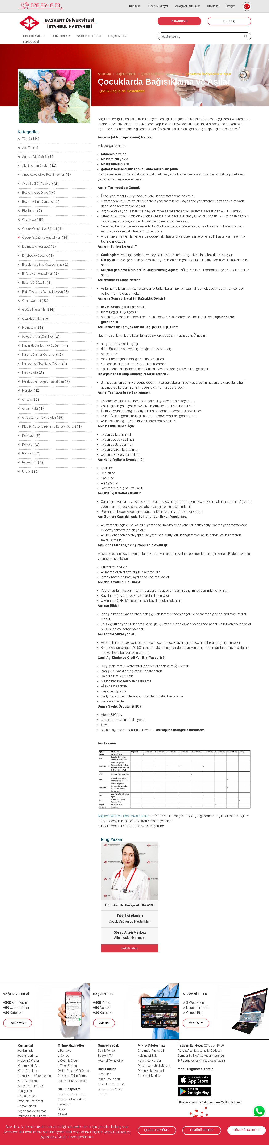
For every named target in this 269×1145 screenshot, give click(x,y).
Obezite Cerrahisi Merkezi (154, 1065)
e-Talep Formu (67, 1065)
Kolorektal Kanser (149, 1060)
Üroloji (24, 464)
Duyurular (215, 2)
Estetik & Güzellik (31, 279)
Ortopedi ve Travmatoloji (36, 411)
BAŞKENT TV (111, 31)
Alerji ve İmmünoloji (33, 165)
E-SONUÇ (229, 21)
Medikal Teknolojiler (111, 1060)
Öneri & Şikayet (162, 2)
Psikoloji (26, 438)
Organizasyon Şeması (32, 1110)
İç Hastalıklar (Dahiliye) (35, 332)
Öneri (61, 1108)
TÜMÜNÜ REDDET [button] (201, 1130)
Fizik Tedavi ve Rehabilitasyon (40, 288)
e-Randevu (65, 1050)
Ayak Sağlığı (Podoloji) (35, 182)
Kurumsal (141, 2)
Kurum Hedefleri (28, 1065)
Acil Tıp (25, 147)
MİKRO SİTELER (195, 994)
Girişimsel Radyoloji (151, 1050)
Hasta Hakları (27, 1105)
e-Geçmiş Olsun (68, 1060)
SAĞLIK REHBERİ (84, 31)
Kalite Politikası (28, 1070)
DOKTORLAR (57, 31)
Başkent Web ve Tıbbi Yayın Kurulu (123, 816)
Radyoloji (26, 447)
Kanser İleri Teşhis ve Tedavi (38, 358)
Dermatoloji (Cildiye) (33, 244)
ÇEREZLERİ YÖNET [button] (157, 1130)
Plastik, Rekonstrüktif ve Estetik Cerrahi (45, 420)
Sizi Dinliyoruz (69, 1088)
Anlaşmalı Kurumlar (191, 2)
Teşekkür (64, 1103)
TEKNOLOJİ (133, 31)
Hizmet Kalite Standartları (34, 1075)
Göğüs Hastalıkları (32, 306)
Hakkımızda (25, 1050)
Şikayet (62, 1113)
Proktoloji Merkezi (149, 1075)
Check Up (26, 217)
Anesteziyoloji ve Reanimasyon (41, 173)
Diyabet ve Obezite (32, 253)
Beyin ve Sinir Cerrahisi (35, 200)
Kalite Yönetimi (27, 1080)
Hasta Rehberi (27, 1095)
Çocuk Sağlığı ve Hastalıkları (160, 74)
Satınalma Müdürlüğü (112, 1083)
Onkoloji (26, 394)
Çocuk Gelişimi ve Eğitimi (36, 226)
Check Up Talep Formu (73, 1075)
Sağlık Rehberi (126, 74)
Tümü (24, 138)
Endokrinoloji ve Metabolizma (40, 262)
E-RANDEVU (179, 21)
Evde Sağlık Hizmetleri (72, 1080)
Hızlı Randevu (129, 948)
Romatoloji (27, 455)
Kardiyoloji (27, 367)
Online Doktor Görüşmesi (74, 1070)
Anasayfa (104, 74)
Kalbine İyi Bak (147, 1055)
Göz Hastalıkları (31, 314)
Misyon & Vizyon (29, 1060)
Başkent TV (105, 1055)
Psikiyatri (26, 429)
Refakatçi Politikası (30, 1100)
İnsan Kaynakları (109, 1078)
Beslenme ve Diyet (32, 191)
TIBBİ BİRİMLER (31, 31)
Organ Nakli (28, 403)
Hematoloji (27, 323)
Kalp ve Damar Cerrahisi (36, 350)
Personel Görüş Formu (33, 1115)
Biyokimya (27, 209)
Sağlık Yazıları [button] (17, 1022)
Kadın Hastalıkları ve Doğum (39, 341)
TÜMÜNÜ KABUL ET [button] (247, 1130)
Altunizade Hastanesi (129, 938)
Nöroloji (25, 385)
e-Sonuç (63, 1055)
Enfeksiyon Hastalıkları (35, 270)
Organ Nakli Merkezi (151, 1070)
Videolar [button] (104, 1022)
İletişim (231, 2)
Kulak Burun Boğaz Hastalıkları (40, 376)
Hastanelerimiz (28, 1055)
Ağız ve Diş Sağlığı (32, 156)
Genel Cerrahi (29, 297)
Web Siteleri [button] (195, 1022)
